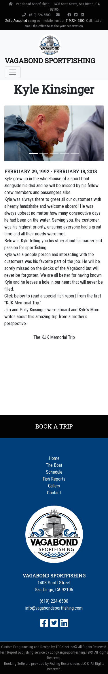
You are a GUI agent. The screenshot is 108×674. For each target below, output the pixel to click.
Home (54, 458)
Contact (54, 493)
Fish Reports (54, 479)
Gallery (54, 486)
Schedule (54, 472)
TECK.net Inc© (66, 647)
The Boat (54, 465)
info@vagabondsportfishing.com (54, 608)
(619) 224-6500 (36, 15)
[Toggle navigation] (13, 72)
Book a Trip (54, 426)
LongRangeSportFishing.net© (71, 652)
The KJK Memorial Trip (54, 337)
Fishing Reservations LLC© (70, 663)
